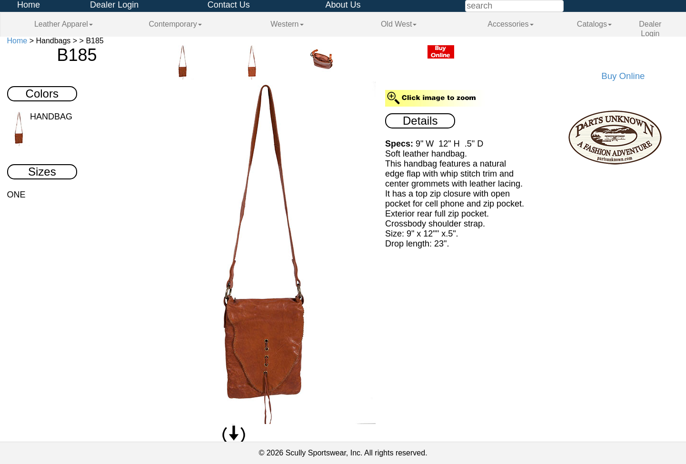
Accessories (510, 24)
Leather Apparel (63, 24)
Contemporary (175, 24)
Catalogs (594, 24)
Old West (399, 24)
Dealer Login (114, 5)
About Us (342, 5)
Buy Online (623, 76)
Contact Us (229, 5)
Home (28, 5)
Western (286, 24)
